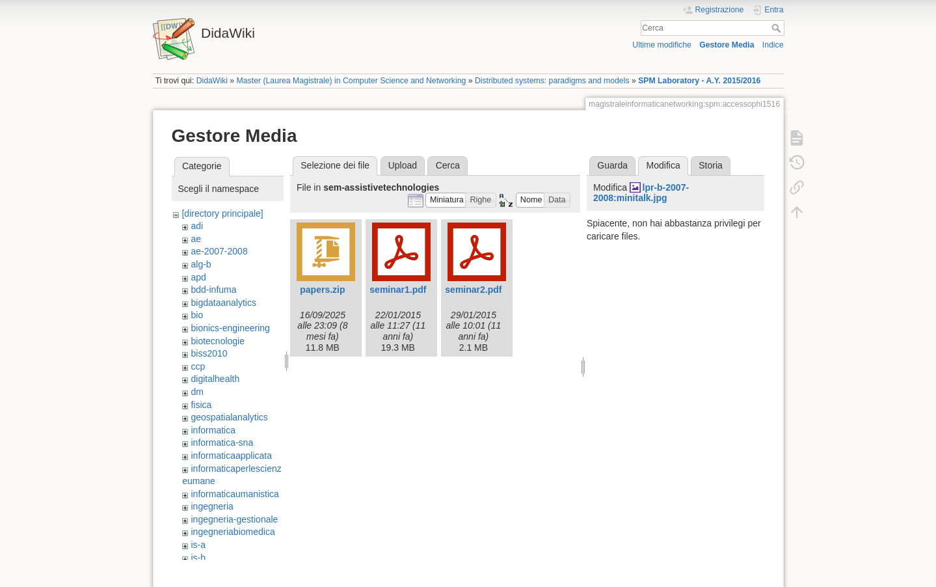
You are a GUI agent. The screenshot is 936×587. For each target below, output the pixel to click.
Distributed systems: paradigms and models (552, 80)
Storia (711, 165)
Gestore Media (726, 44)
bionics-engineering (230, 328)
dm (197, 392)
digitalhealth (215, 379)
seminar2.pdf (473, 289)
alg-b (201, 264)
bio (197, 315)
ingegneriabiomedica (232, 531)
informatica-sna (222, 442)
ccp (198, 366)
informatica (213, 430)
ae (196, 239)
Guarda (612, 165)
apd (198, 277)
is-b (198, 558)
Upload (402, 165)
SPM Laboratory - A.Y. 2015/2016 (699, 80)
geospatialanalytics (229, 417)
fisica (201, 405)
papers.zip (322, 289)
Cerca (777, 28)
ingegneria (212, 506)
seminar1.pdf (397, 289)
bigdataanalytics (223, 302)
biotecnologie (218, 341)
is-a (198, 544)
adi (197, 226)
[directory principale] (222, 213)
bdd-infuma (213, 289)
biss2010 (209, 353)
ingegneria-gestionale (234, 519)
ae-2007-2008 (219, 251)
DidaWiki (212, 80)
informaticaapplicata (231, 455)
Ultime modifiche (661, 44)
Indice (773, 44)
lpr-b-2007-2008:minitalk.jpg (641, 193)
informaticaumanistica (234, 494)
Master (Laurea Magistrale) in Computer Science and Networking (351, 80)
